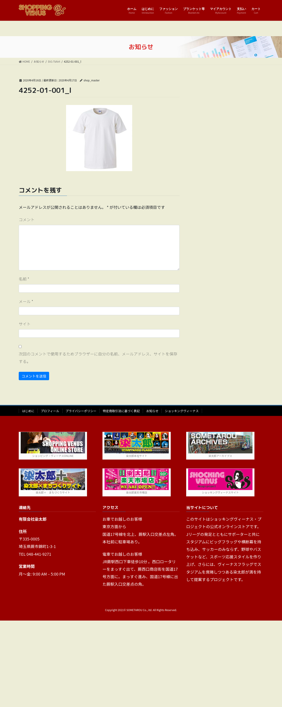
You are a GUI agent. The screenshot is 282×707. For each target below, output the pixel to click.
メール (26, 301)
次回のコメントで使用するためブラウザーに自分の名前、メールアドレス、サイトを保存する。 (98, 357)
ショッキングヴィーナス (182, 411)
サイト (25, 324)
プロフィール (50, 411)
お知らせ (152, 411)
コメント (27, 219)
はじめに (28, 411)
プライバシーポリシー (81, 411)
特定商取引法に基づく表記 (121, 411)
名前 (24, 279)
